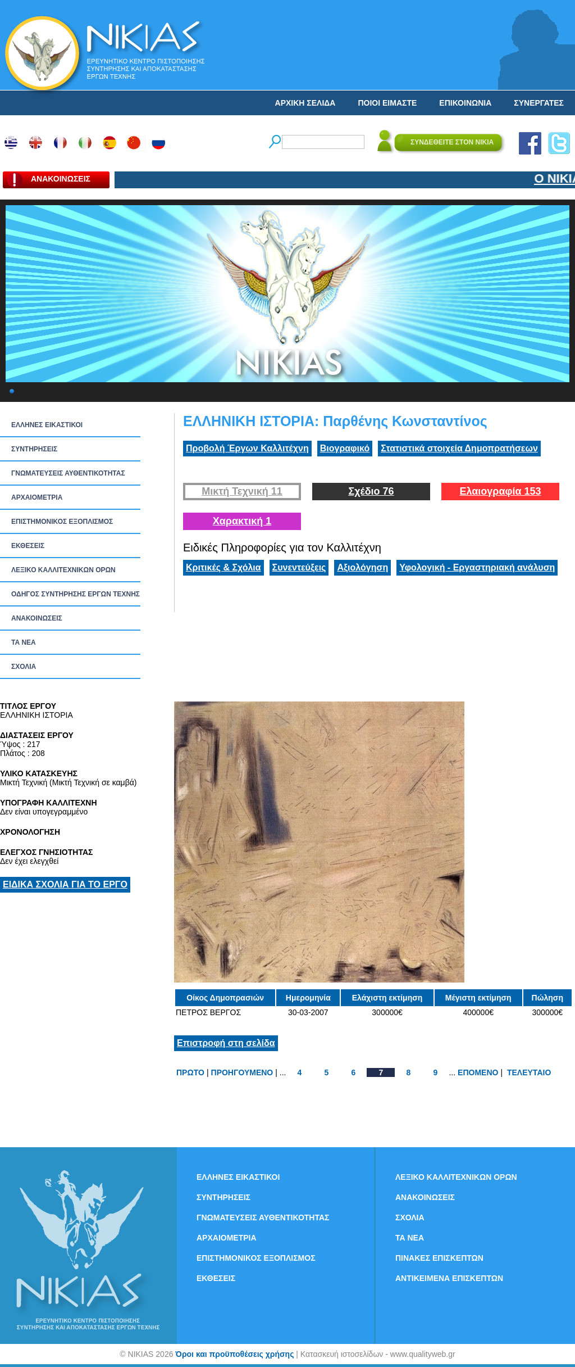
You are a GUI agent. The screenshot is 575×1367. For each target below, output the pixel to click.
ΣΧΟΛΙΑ (23, 667)
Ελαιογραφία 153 (500, 491)
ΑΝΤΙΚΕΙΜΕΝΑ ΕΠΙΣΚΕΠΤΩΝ (449, 1278)
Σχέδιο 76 (371, 491)
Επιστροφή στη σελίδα (226, 1043)
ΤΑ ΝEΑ (23, 642)
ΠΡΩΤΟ (190, 1072)
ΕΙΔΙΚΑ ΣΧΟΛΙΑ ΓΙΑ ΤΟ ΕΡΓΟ (65, 884)
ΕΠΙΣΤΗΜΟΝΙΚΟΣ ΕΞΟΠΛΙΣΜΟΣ (62, 522)
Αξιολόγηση (362, 567)
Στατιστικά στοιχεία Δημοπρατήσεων (459, 448)
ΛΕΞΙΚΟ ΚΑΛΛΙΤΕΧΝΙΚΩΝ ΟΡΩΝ (63, 570)
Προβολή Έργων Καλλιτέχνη (247, 448)
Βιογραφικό (344, 448)
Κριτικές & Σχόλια (223, 567)
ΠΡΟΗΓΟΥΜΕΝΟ (242, 1072)
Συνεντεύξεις (299, 567)
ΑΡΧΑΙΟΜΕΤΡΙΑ (36, 497)
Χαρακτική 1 (242, 521)
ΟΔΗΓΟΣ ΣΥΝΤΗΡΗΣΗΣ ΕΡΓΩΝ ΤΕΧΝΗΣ (75, 594)
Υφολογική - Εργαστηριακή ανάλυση (477, 567)
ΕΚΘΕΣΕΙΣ (27, 546)
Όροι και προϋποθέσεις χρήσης (234, 1354)
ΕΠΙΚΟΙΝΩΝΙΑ (465, 102)
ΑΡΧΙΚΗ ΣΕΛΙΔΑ (305, 102)
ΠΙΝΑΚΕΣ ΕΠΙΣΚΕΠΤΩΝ (439, 1257)
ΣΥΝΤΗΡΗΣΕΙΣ (34, 449)
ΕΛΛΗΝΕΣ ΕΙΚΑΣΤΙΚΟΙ (47, 425)
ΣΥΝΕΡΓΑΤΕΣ (539, 102)
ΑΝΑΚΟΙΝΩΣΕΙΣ (36, 618)
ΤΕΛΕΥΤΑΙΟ (529, 1072)
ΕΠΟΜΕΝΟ (478, 1072)
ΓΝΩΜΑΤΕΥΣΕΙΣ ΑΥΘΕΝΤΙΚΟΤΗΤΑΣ (68, 473)
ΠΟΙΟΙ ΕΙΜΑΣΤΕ (387, 102)
